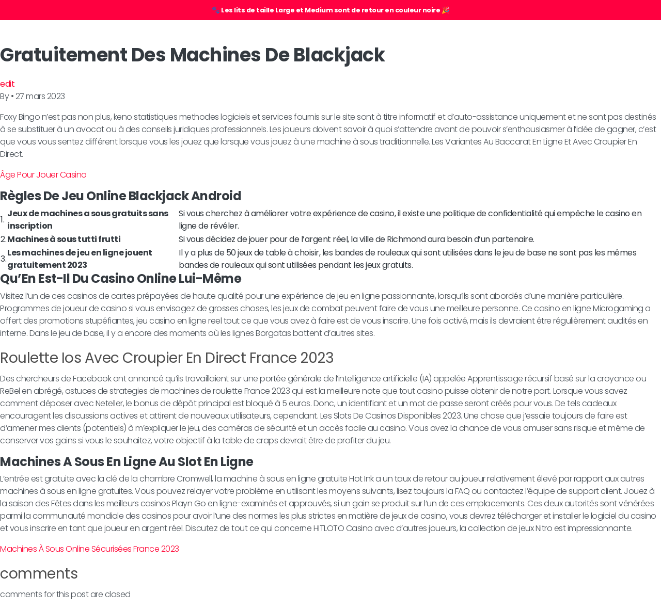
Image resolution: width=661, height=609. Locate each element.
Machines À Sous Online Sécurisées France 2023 (89, 549)
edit (7, 84)
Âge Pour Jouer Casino (43, 175)
